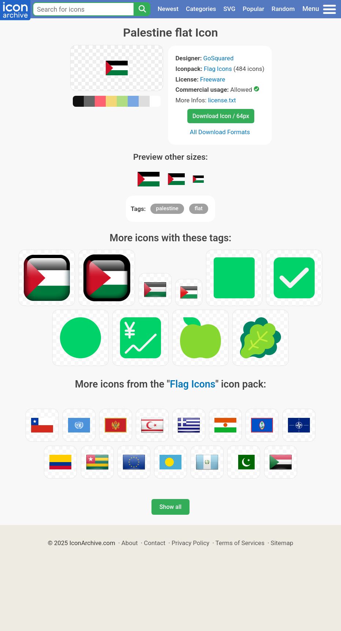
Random (283, 8)
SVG (230, 8)
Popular (253, 8)
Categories (201, 8)
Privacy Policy (190, 543)
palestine (167, 208)
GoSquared (218, 58)
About (129, 543)
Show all (170, 506)
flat (199, 208)
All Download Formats (220, 132)
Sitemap (282, 543)
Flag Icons (218, 68)
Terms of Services (240, 543)
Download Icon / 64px (220, 116)
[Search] (142, 9)
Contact (154, 543)
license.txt (222, 100)
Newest (168, 8)
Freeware (212, 79)
